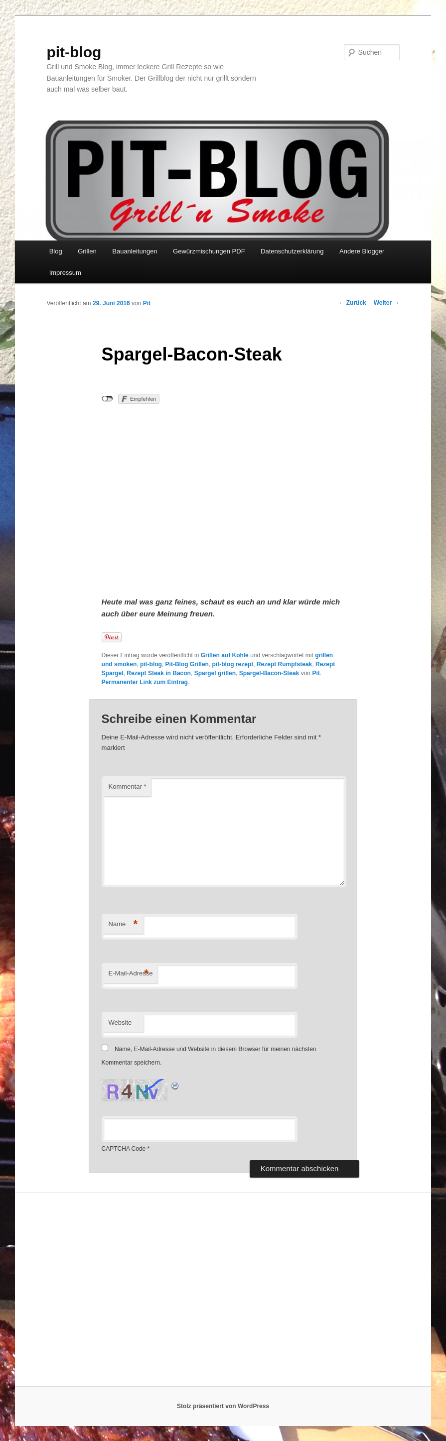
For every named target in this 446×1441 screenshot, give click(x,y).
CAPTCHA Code (124, 1148)
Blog (55, 251)
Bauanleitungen (134, 251)
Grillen (87, 251)
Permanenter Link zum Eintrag (145, 682)
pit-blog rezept (233, 664)
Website (120, 1022)
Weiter (387, 302)
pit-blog (73, 52)
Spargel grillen (215, 673)
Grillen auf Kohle (225, 655)
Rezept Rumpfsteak (284, 664)
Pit (146, 303)
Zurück (352, 302)
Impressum (65, 272)
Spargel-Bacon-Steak (269, 673)
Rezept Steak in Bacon (159, 673)
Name (123, 924)
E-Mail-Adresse (131, 973)
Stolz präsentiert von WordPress (223, 1406)
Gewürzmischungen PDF (209, 251)
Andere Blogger (361, 251)
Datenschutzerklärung (292, 251)
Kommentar (128, 786)
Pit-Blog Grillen (187, 664)
